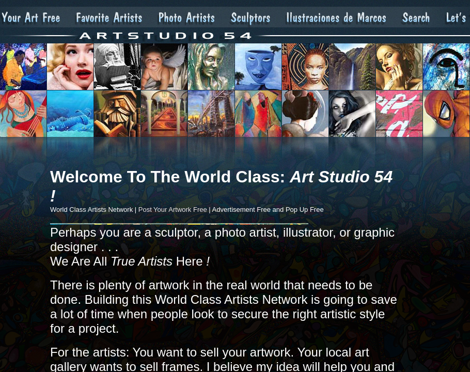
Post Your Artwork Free (172, 209)
